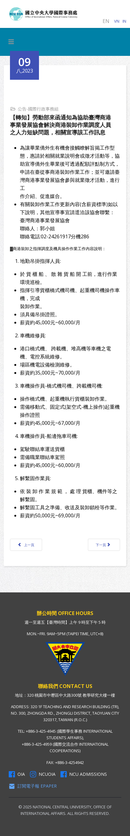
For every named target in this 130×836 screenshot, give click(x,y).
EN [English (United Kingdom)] (106, 21)
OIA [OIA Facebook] (17, 774)
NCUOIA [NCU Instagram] (42, 774)
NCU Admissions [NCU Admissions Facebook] (83, 774)
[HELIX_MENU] (11, 42)
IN (124, 21)
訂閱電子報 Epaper (33, 786)
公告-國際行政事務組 (38, 109)
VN (116, 21)
